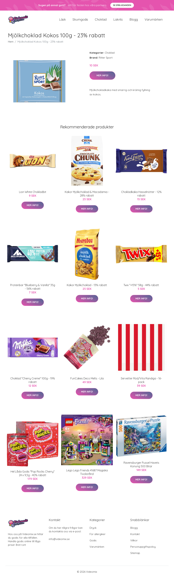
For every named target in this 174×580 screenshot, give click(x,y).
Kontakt (135, 536)
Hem (10, 44)
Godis (93, 542)
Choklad (101, 21)
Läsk (62, 21)
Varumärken (154, 21)
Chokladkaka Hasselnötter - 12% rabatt (141, 196)
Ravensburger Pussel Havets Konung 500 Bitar (141, 466)
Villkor (134, 542)
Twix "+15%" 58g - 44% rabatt (141, 287)
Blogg (133, 21)
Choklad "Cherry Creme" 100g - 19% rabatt (32, 382)
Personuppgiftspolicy (143, 549)
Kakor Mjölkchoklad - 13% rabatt (87, 287)
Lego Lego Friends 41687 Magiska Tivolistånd (87, 474)
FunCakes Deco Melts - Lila (87, 380)
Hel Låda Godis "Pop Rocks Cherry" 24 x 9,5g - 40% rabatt (33, 475)
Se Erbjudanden (122, 5)
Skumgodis (80, 21)
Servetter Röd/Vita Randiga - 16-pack (141, 382)
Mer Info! (102, 77)
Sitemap (135, 555)
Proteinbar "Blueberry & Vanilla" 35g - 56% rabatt (32, 289)
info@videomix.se (59, 541)
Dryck (93, 530)
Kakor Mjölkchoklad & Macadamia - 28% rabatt (87, 196)
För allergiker (98, 536)
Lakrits (118, 21)
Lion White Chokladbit (32, 194)
